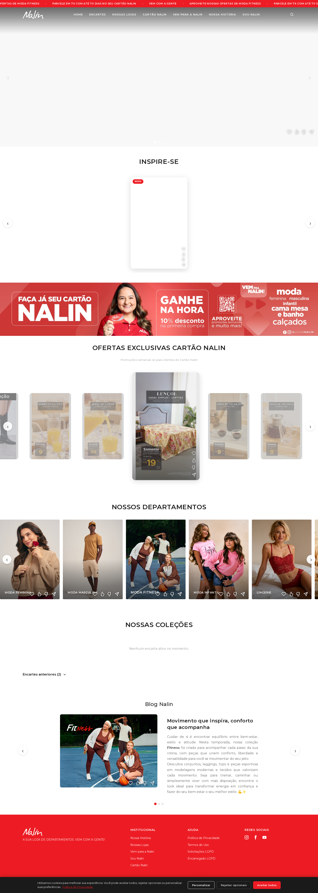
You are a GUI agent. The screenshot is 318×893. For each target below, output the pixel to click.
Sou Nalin (251, 14)
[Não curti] (304, 131)
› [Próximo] (310, 77)
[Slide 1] (155, 142)
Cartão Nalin (154, 14)
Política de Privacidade (204, 838)
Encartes (97, 14)
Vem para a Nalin (187, 14)
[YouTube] (264, 837)
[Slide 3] (163, 142)
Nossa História (222, 14)
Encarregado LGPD (201, 858)
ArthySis (290, 886)
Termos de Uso (198, 845)
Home (78, 14)
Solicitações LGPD (201, 851)
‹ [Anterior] (8, 77)
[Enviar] (152, 783)
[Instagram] (247, 837)
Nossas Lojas (124, 14)
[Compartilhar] (311, 131)
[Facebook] (256, 837)
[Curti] (296, 131)
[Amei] (289, 131)
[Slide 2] (159, 142)
